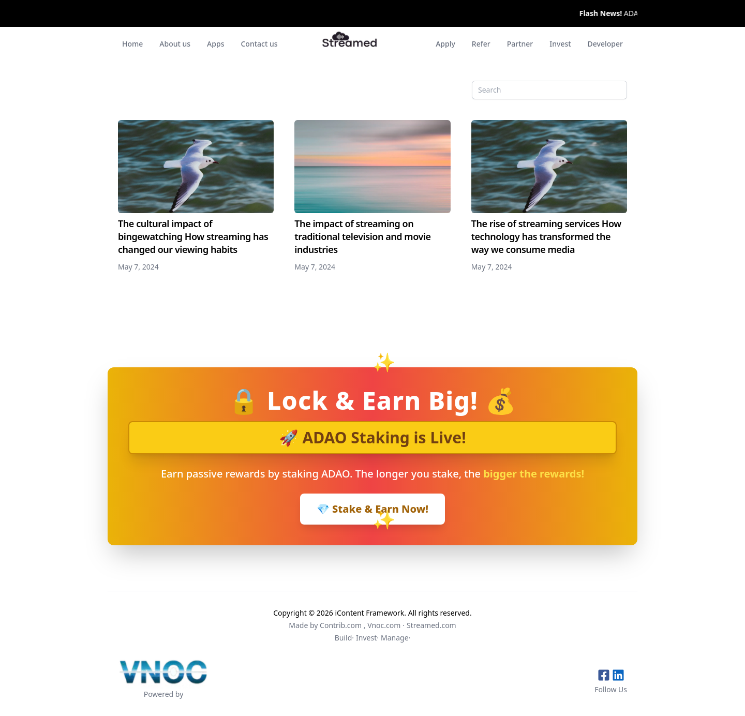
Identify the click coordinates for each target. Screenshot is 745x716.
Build (343, 638)
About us (174, 44)
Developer (605, 44)
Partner (520, 44)
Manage (395, 638)
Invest (560, 44)
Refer (481, 44)
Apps (215, 44)
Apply (445, 44)
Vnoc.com (383, 625)
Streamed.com (431, 625)
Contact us (259, 44)
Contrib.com (341, 625)
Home (132, 44)
